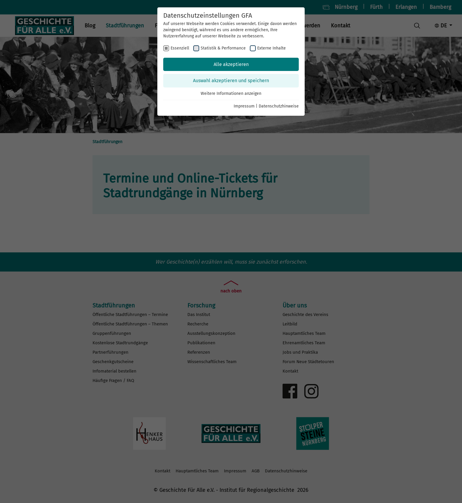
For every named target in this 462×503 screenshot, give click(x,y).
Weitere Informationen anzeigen (231, 93)
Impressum (244, 106)
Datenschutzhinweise (279, 106)
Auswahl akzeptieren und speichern (231, 80)
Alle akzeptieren (231, 64)
